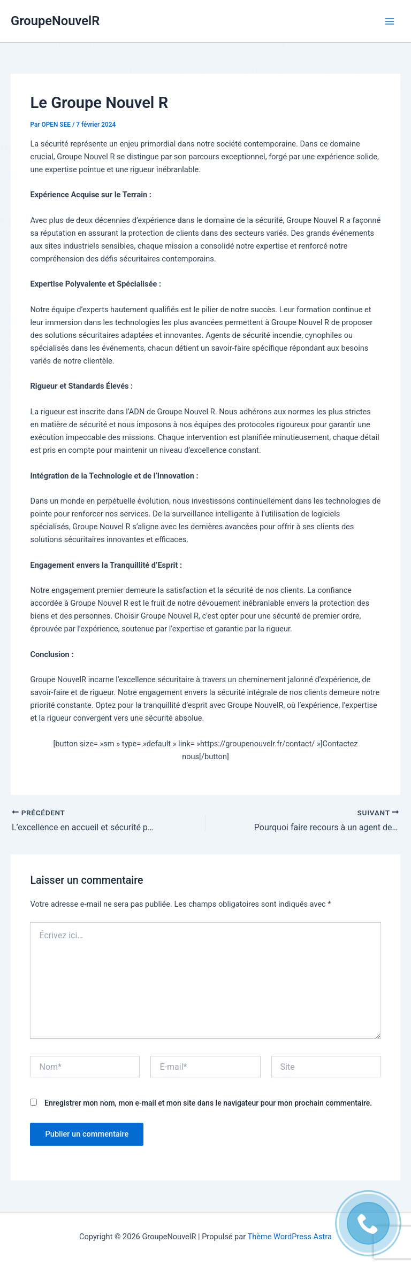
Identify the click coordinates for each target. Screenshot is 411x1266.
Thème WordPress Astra (290, 1236)
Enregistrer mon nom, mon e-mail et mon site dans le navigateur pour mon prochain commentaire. (208, 1103)
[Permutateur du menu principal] (389, 21)
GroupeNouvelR (55, 20)
